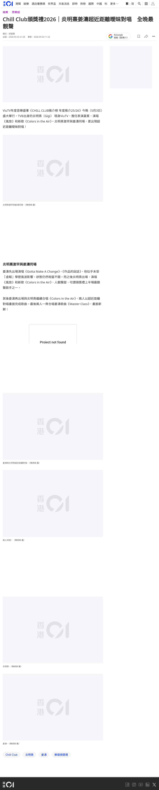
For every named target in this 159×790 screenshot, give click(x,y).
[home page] (8, 22)
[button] (138, 55)
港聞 (18, 23)
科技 (107, 23)
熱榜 (83, 23)
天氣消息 (64, 23)
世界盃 (52, 23)
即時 (75, 23)
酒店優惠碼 (38, 23)
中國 (99, 23)
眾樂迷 (16, 31)
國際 (91, 23)
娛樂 (26, 23)
